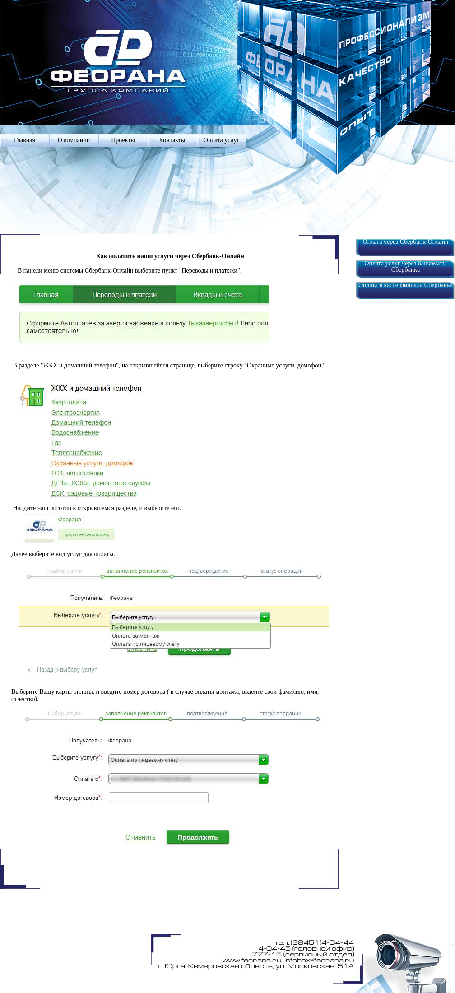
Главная (24, 140)
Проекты (123, 140)
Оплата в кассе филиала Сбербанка (405, 285)
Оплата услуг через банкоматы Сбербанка (405, 266)
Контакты (172, 140)
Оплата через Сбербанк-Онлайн (406, 242)
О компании (74, 140)
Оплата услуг (221, 140)
